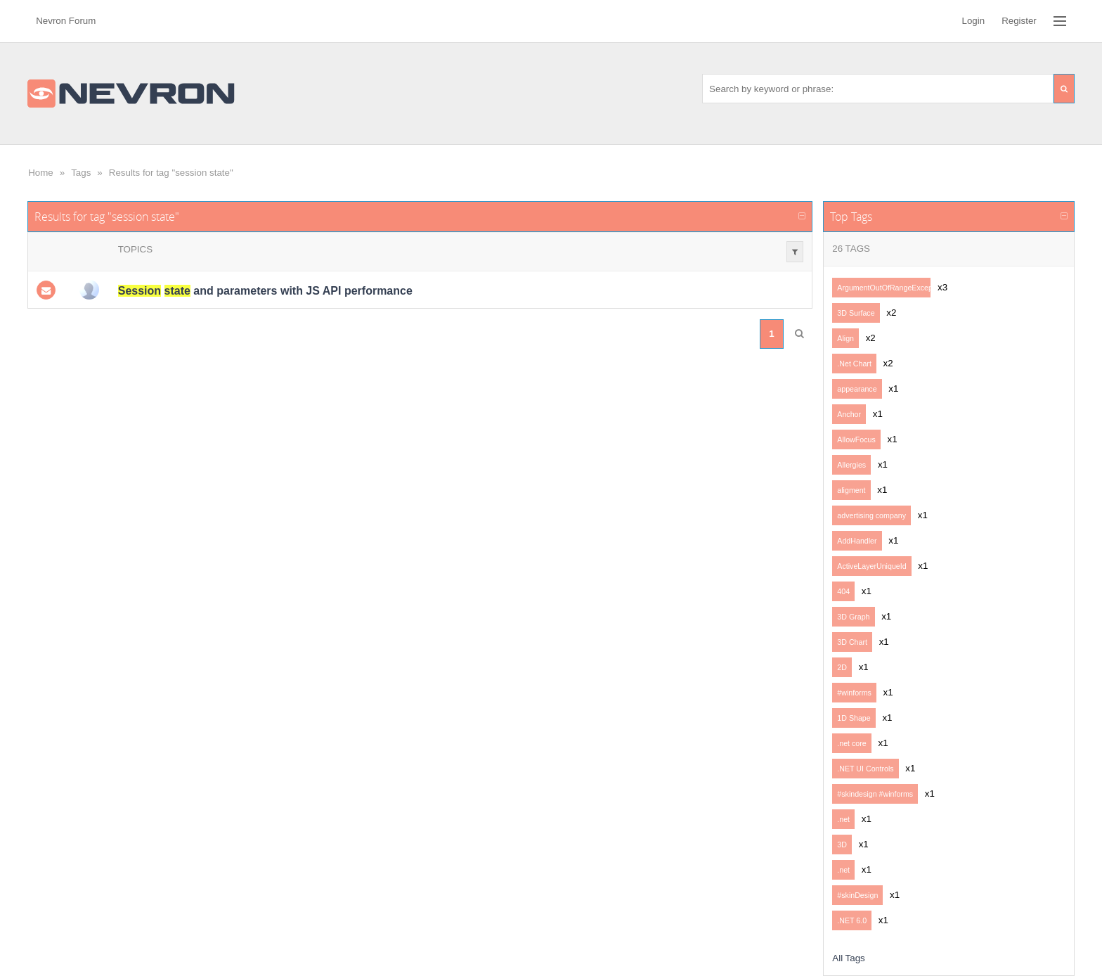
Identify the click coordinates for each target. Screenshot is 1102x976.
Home (40, 172)
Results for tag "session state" (171, 172)
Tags (81, 172)
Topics (135, 249)
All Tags (848, 958)
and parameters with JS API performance (265, 291)
